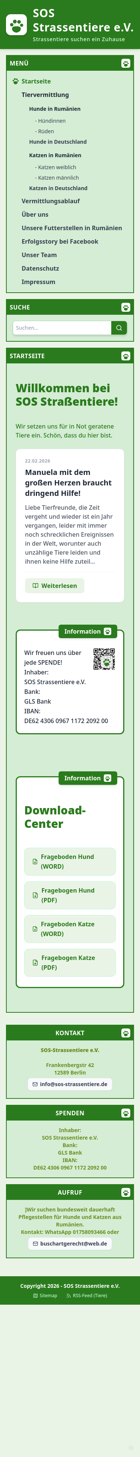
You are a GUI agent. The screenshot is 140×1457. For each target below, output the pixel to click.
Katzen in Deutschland (58, 188)
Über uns (35, 214)
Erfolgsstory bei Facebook (60, 241)
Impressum (38, 282)
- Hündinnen (50, 120)
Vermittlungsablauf (51, 201)
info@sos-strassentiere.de (69, 1084)
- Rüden (44, 131)
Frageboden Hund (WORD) (63, 862)
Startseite (32, 81)
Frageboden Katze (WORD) (63, 929)
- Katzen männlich (57, 177)
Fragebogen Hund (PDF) (63, 895)
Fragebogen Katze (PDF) (63, 963)
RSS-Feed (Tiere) (86, 1296)
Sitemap (45, 1296)
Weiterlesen (54, 586)
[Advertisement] (70, 1381)
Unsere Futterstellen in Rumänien (72, 228)
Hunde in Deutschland (58, 141)
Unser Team (39, 255)
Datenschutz (40, 268)
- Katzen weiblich (55, 167)
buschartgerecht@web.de (70, 1243)
